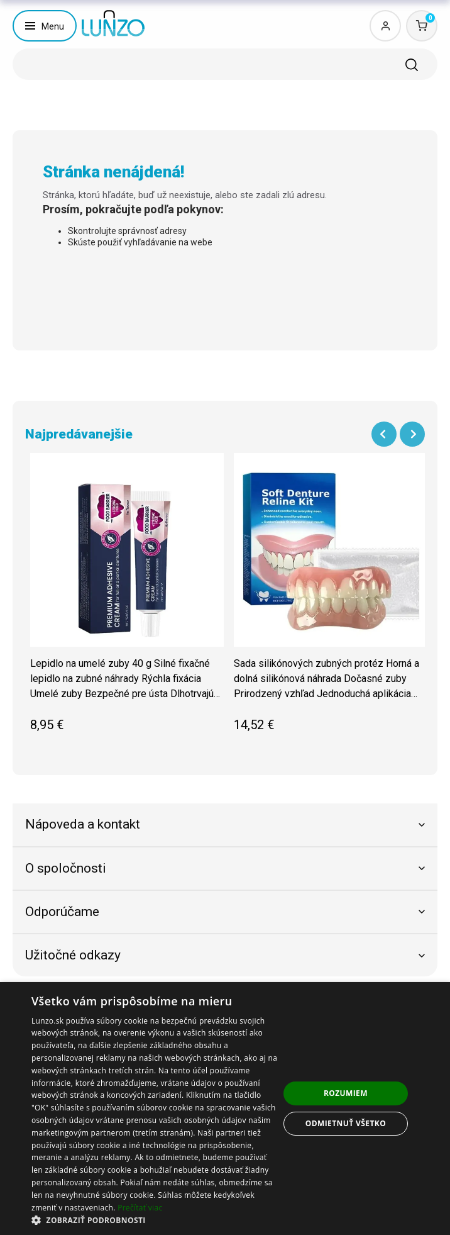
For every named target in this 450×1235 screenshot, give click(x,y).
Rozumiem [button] (346, 1093)
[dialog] (225, 1108)
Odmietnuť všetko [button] (345, 1123)
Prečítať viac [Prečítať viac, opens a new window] (140, 1207)
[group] (127, 599)
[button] (155, 1220)
